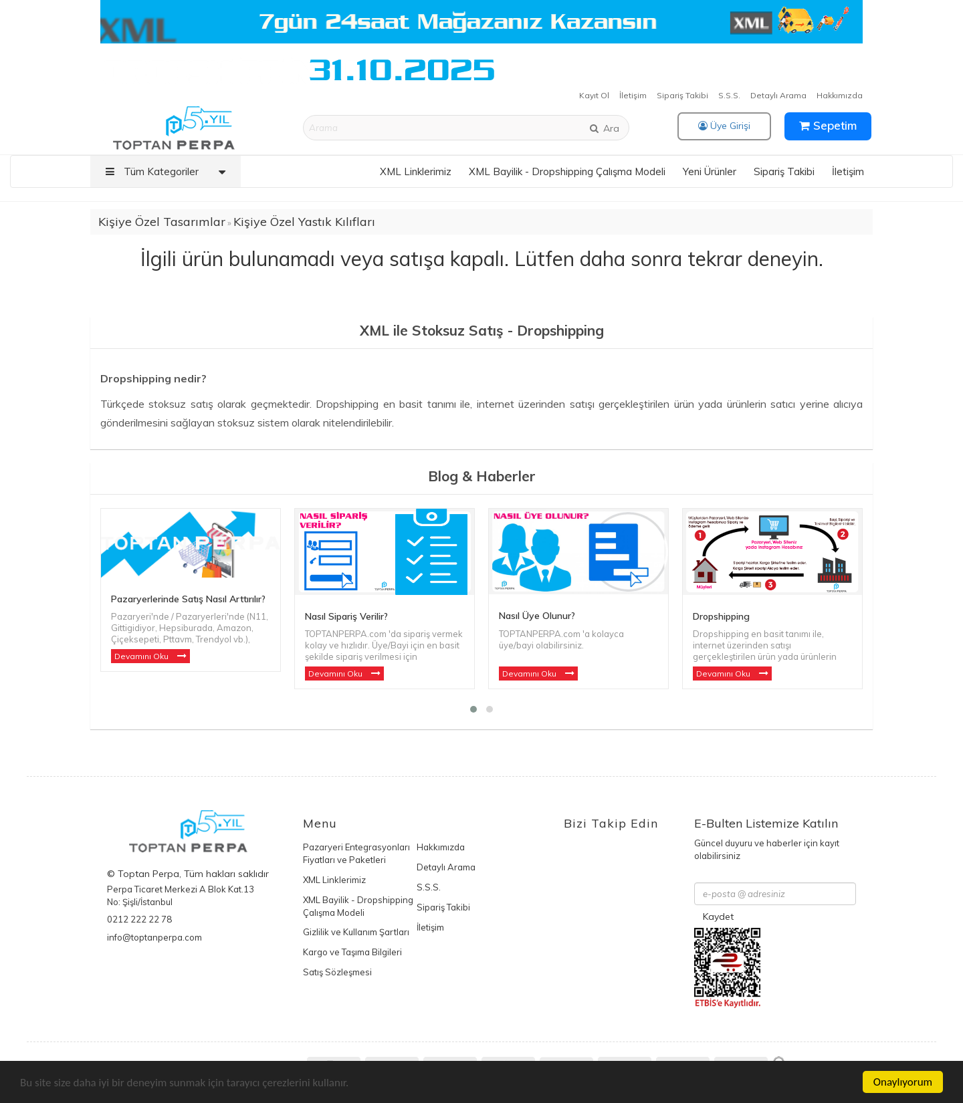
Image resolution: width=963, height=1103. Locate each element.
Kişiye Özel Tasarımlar (161, 221)
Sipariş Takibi (682, 95)
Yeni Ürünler (709, 171)
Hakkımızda (840, 95)
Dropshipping (721, 616)
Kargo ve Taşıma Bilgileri (352, 952)
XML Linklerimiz (415, 171)
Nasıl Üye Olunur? (537, 616)
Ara (603, 128)
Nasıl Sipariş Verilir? (346, 616)
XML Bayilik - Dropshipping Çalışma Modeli (567, 171)
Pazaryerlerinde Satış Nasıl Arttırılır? (188, 599)
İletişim (633, 95)
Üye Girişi (724, 126)
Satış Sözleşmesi (337, 972)
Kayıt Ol (594, 95)
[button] (473, 709)
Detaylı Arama (778, 95)
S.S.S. (729, 95)
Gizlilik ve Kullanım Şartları (356, 932)
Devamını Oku (142, 656)
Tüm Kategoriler (169, 171)
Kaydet (718, 916)
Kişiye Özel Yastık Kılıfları (304, 221)
